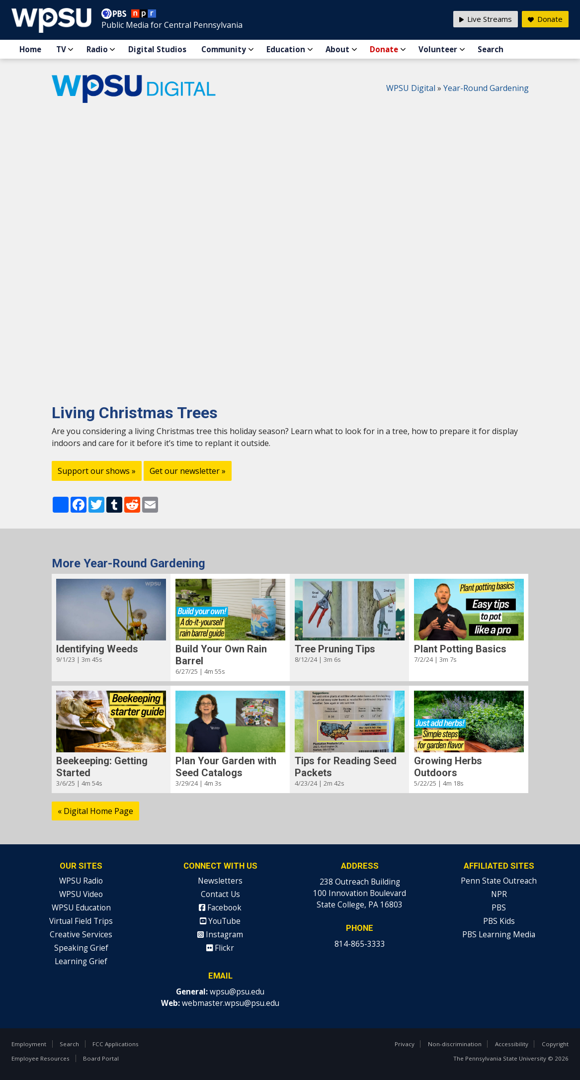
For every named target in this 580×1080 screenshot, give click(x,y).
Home (30, 49)
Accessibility (511, 1044)
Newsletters (220, 881)
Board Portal (101, 1058)
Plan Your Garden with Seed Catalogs (225, 767)
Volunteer (437, 49)
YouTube (220, 921)
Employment (28, 1044)
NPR (499, 894)
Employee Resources (40, 1058)
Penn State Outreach (499, 881)
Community (223, 49)
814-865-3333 (359, 944)
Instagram (220, 934)
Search (490, 49)
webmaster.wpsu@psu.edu (230, 1003)
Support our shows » (97, 470)
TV (61, 49)
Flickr (220, 948)
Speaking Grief (81, 948)
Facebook (220, 907)
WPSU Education (81, 907)
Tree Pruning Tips (335, 649)
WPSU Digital (410, 88)
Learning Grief (81, 961)
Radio (97, 49)
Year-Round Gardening (486, 88)
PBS (499, 907)
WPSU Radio (81, 881)
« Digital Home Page (95, 811)
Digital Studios (157, 49)
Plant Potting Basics (460, 649)
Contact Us (220, 894)
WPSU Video (81, 894)
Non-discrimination (455, 1044)
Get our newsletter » (188, 470)
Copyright (555, 1044)
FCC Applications (115, 1044)
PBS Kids (499, 921)
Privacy (404, 1044)
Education (285, 49)
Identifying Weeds (97, 649)
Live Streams (485, 19)
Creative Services (81, 934)
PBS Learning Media (498, 934)
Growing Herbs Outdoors (448, 767)
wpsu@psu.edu (237, 992)
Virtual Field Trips (81, 921)
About (337, 49)
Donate (384, 49)
